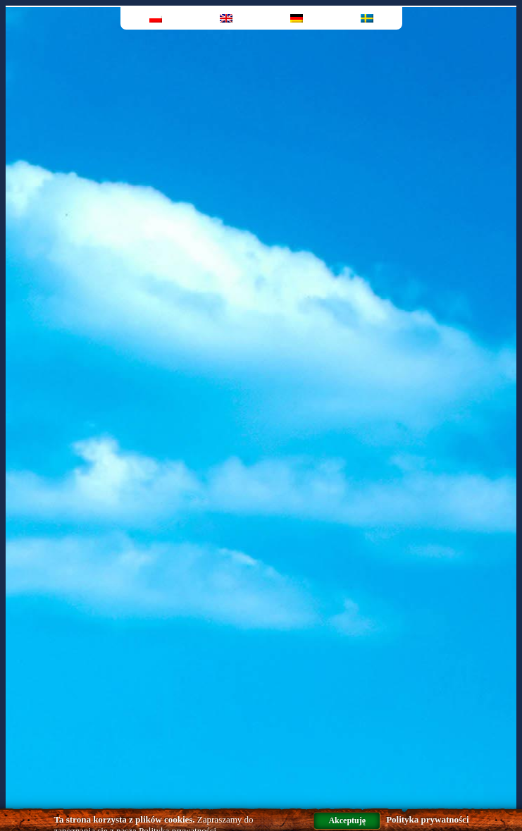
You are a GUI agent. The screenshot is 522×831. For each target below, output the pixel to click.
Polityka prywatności (427, 819)
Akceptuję (347, 820)
